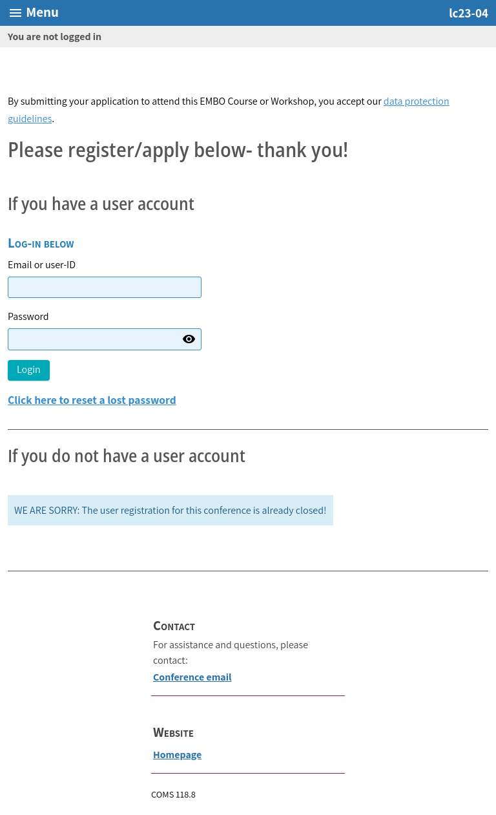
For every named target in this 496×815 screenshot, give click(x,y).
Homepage (177, 754)
